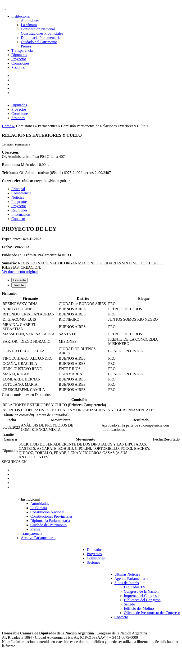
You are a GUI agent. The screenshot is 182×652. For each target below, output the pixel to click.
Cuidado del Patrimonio (39, 42)
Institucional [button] (20, 16)
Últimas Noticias (127, 574)
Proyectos (18, 59)
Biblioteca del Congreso (142, 600)
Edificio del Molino (139, 608)
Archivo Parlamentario (38, 538)
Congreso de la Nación (141, 591)
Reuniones (19, 210)
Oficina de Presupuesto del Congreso (152, 613)
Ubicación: (10, 152)
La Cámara (38, 508)
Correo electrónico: (17, 181)
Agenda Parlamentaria (131, 579)
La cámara (29, 25)
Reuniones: (11, 165)
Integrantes (19, 202)
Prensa (26, 46)
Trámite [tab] (18, 285)
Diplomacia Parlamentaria (40, 38)
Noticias (17, 197)
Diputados (19, 55)
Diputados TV (135, 587)
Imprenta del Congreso (141, 596)
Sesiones (18, 68)
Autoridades (30, 21)
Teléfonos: (10, 173)
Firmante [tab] (19, 280)
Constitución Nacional (38, 29)
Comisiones (20, 63)
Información (20, 214)
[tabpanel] (91, 342)
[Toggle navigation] (4, 9)
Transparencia (22, 50)
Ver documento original (20, 272)
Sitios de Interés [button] (126, 583)
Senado (129, 604)
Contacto (18, 219)
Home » (8, 126)
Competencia (21, 193)
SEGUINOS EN (14, 462)
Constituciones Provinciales (42, 33)
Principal (18, 189)
